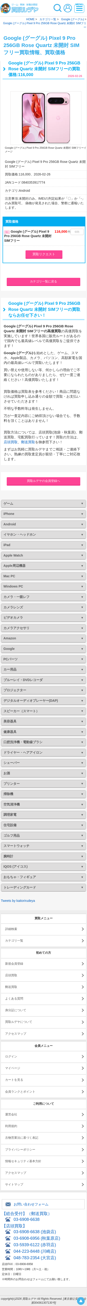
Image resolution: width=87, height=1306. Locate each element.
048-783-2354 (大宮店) (34, 1258)
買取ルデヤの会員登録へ (43, 481)
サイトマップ (14, 1184)
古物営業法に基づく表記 (21, 1137)
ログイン (11, 1056)
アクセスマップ (15, 1033)
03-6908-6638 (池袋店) (34, 1231)
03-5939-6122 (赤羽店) (34, 1244)
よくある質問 (14, 998)
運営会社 (11, 1114)
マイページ (12, 1068)
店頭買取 (11, 442)
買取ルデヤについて (18, 1022)
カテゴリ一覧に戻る (43, 281)
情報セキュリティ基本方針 (23, 1161)
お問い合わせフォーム (31, 1204)
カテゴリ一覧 (14, 940)
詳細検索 (11, 929)
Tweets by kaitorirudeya (18, 901)
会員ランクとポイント (20, 1091)
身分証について (15, 1010)
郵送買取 (28, 442)
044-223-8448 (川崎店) (34, 1251)
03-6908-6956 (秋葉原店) (36, 1238)
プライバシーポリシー (20, 1149)
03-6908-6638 (26, 1219)
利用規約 (11, 1126)
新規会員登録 (14, 963)
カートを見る (14, 1079)
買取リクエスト (43, 254)
